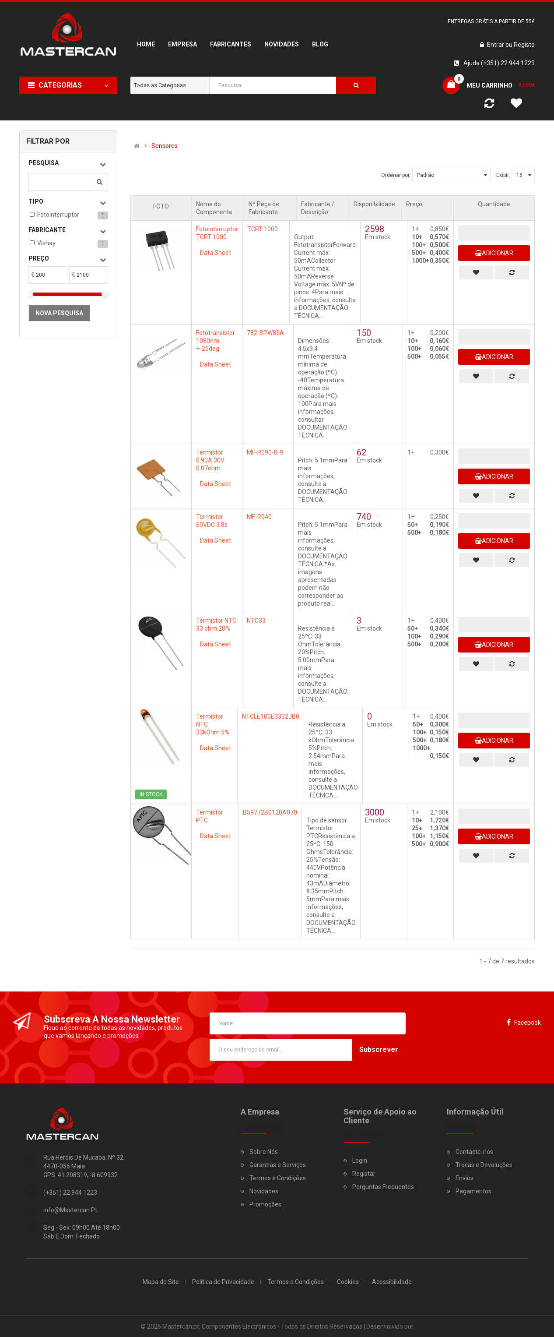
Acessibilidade (392, 1281)
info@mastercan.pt (70, 1210)
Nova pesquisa (59, 313)
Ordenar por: (396, 175)
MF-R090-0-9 (265, 452)
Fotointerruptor (58, 214)
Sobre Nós (263, 1151)
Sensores (164, 146)
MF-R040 (259, 516)
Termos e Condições (277, 1178)
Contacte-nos (474, 1151)
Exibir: (503, 175)
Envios (464, 1178)
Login (359, 1160)
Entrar (496, 44)
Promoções (265, 1204)
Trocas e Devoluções (484, 1164)
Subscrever (378, 1049)
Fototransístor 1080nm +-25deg (215, 340)
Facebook (527, 1022)
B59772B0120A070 (270, 812)
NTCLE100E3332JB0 (270, 716)
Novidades (263, 1191)
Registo (524, 44)
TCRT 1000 (262, 229)
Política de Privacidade (223, 1281)
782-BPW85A (265, 332)
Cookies (348, 1281)
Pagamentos (473, 1191)
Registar (363, 1173)
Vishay (46, 243)
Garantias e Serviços (277, 1164)
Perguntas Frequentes (383, 1186)
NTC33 (256, 620)
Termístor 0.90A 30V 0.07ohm (210, 460)
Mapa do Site (161, 1281)
